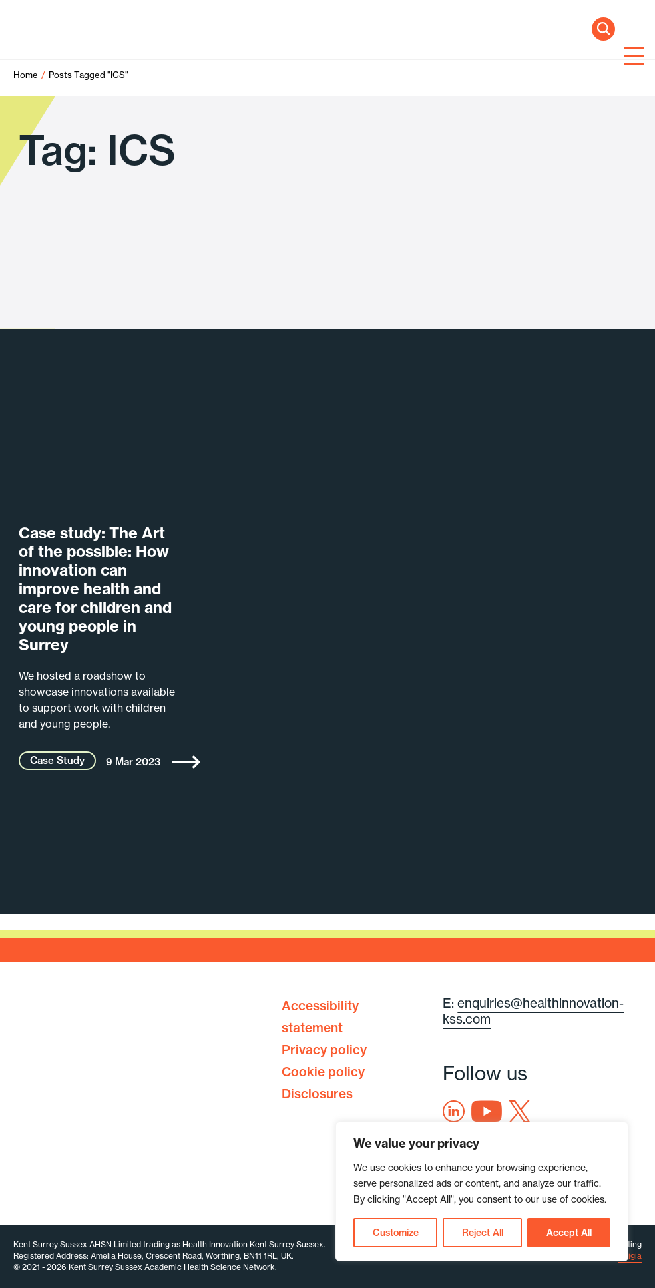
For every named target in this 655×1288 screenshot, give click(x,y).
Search (603, 29)
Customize (396, 1233)
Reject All (482, 1233)
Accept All (569, 1233)
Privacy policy (324, 1050)
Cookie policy (323, 1072)
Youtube (486, 1111)
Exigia (630, 1256)
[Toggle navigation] (631, 57)
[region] (481, 1191)
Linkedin (454, 1111)
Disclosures (317, 1094)
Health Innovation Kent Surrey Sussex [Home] (99, 58)
